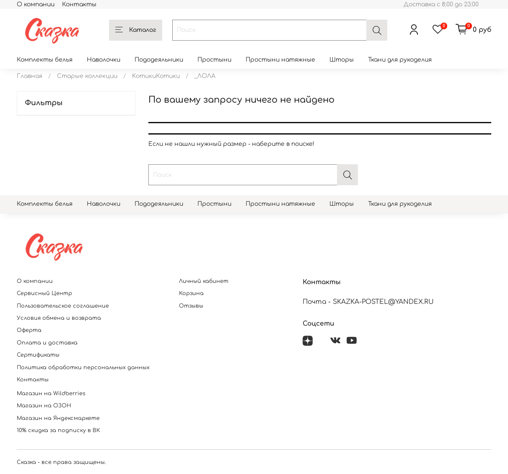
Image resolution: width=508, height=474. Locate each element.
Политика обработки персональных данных (83, 367)
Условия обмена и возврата (59, 318)
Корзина (191, 293)
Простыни (214, 60)
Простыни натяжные (280, 60)
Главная (29, 76)
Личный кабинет (203, 281)
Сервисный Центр (44, 293)
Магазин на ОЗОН (44, 406)
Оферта (29, 330)
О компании (35, 4)
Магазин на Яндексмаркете (58, 418)
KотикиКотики (156, 76)
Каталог (135, 30)
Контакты (79, 4)
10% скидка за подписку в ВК (58, 430)
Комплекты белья (45, 60)
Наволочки (103, 60)
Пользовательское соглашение (63, 306)
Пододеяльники (159, 60)
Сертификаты (38, 355)
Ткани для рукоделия (400, 60)
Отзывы (191, 306)
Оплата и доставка (47, 343)
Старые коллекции (87, 76)
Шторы (341, 60)
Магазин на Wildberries (51, 393)
